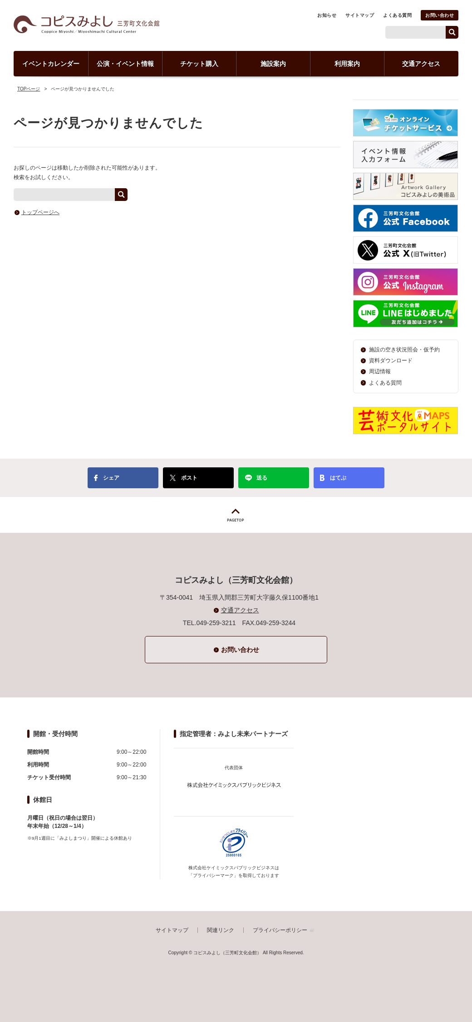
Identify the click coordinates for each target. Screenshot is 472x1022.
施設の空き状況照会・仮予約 (404, 349)
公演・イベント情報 (125, 63)
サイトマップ (359, 15)
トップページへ (40, 212)
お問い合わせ (439, 15)
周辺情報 (380, 371)
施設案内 (273, 63)
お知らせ (326, 15)
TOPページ (28, 88)
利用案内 (347, 63)
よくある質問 (397, 15)
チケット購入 (199, 63)
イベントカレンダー (50, 63)
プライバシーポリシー (280, 930)
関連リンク (220, 930)
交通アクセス (421, 63)
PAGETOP (236, 515)
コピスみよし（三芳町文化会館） (86, 24)
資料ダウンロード (391, 360)
